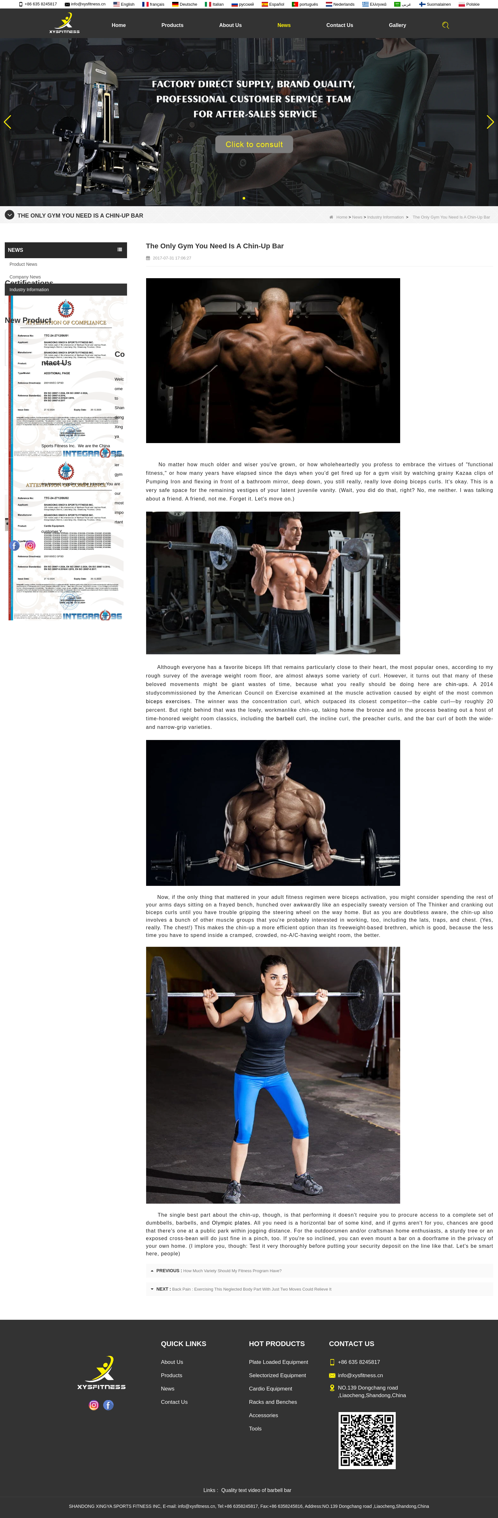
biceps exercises (168, 701)
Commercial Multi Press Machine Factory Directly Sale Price (80, 722)
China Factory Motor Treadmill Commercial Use (80, 846)
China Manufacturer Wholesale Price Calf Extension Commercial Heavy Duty (80, 763)
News (284, 25)
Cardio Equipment (270, 1389)
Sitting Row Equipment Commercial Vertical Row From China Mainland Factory (80, 681)
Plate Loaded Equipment (278, 1362)
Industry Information (385, 217)
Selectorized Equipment (277, 1375)
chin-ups (455, 684)
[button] (244, 198)
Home (119, 25)
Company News (25, 276)
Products (172, 25)
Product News (23, 264)
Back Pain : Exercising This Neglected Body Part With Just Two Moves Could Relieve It (252, 1289)
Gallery (397, 25)
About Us (230, 25)
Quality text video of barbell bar (256, 1490)
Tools (255, 1429)
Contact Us (339, 25)
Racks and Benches (273, 1402)
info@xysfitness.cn (85, 4)
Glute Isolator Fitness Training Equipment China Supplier (80, 805)
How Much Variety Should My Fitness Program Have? (232, 1270)
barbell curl (291, 718)
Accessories (263, 1415)
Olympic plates (231, 1223)
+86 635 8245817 (37, 4)
